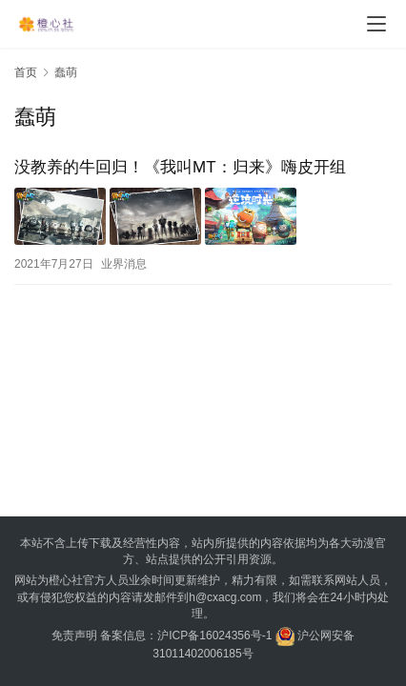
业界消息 (124, 264)
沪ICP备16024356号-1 (214, 635)
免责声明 (74, 635)
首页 (25, 72)
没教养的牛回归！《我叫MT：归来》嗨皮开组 (180, 167)
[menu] (376, 24)
